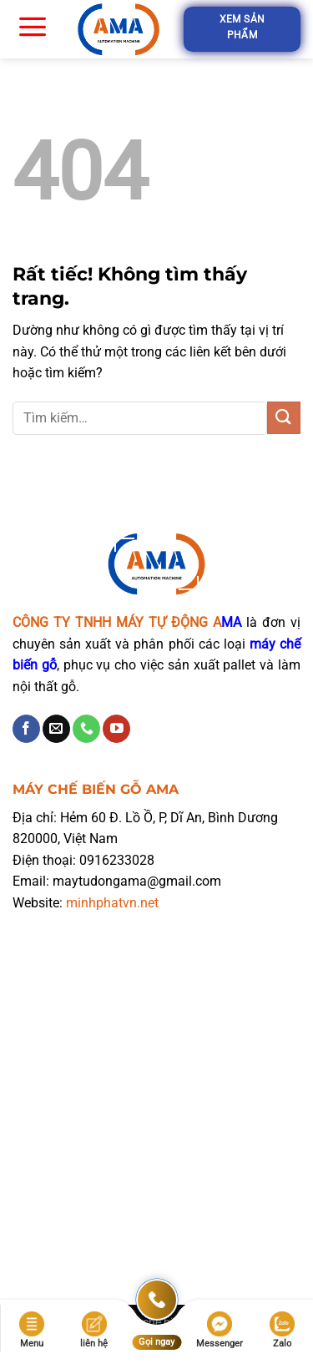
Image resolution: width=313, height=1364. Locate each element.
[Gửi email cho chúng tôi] (56, 729)
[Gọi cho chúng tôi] (86, 729)
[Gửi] (283, 418)
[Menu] (33, 26)
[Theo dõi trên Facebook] (26, 729)
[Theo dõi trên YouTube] (116, 729)
